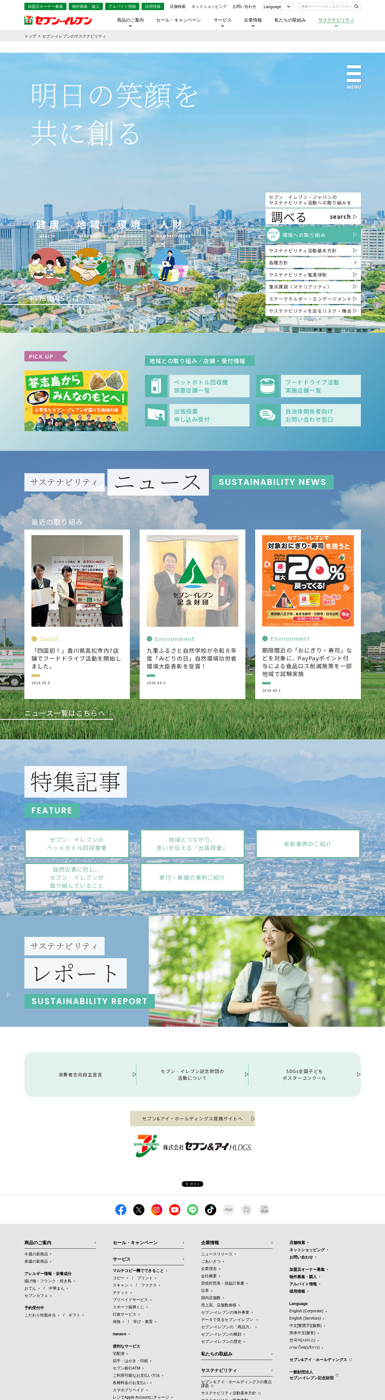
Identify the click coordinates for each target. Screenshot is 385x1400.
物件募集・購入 (86, 6)
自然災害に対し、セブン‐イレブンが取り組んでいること (77, 877)
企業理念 (209, 1316)
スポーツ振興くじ (128, 1355)
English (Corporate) (306, 1359)
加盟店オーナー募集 (45, 6)
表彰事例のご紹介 (308, 844)
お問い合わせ (244, 6)
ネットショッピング (209, 6)
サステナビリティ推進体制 (298, 274)
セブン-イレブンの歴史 (221, 1389)
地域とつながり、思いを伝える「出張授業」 (192, 843)
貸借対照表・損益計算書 (222, 1331)
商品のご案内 (130, 20)
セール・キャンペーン (178, 20)
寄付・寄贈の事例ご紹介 (192, 877)
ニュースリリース (216, 1302)
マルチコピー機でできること (138, 1318)
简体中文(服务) (302, 1380)
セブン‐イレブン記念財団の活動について (192, 1122)
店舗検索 (178, 6)
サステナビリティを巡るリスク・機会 (310, 310)
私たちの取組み (290, 20)
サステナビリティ (336, 20)
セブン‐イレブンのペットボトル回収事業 (77, 843)
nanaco (119, 1382)
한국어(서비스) (302, 1388)
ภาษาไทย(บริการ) (304, 1395)
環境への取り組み (296, 234)
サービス (223, 20)
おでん (30, 1336)
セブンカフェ (36, 1343)
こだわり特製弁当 (40, 1363)
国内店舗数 (211, 1345)
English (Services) (305, 1366)
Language (272, 6)
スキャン (120, 1333)
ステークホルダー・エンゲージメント (310, 298)
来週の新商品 (36, 1309)
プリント (145, 1326)
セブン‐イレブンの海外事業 (225, 1360)
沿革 (205, 1338)
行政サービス (124, 1362)
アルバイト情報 (122, 6)
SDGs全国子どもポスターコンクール (305, 1122)
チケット (120, 1340)
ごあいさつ (211, 1309)
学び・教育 (143, 1369)
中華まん (56, 1336)
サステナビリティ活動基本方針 (303, 250)
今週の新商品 (36, 1302)
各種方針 (279, 262)
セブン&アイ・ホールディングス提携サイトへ (192, 1166)
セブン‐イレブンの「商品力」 (227, 1375)
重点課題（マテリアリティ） (300, 286)
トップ (30, 36)
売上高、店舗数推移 (218, 1353)
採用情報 (153, 6)
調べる (311, 216)
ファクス (149, 1333)
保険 (117, 1369)
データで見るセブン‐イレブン (228, 1367)
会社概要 (209, 1324)
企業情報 (253, 20)
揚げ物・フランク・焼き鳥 (48, 1329)
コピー (119, 1326)
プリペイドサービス (130, 1347)
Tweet (192, 1232)
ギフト (74, 1363)
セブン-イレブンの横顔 (221, 1382)
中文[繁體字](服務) (305, 1373)
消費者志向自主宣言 (80, 1122)
